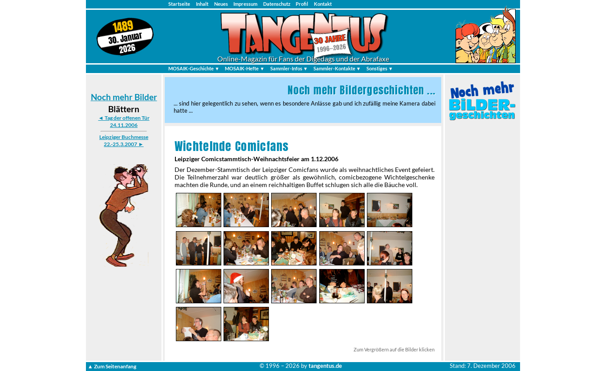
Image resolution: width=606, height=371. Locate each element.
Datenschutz (276, 4)
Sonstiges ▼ (379, 68)
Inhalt (202, 4)
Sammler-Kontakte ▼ (337, 68)
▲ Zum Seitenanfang (112, 366)
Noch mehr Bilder (124, 97)
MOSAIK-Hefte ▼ (244, 68)
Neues (221, 4)
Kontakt (323, 4)
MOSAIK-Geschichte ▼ (194, 68)
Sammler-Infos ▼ (289, 68)
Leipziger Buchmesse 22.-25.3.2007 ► (123, 140)
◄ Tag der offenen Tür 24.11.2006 (123, 121)
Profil (302, 4)
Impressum (245, 4)
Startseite (179, 4)
